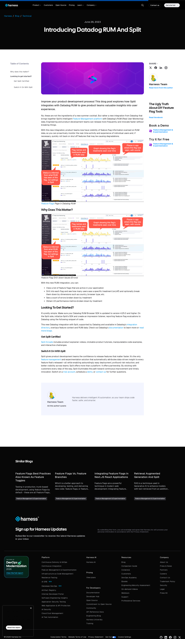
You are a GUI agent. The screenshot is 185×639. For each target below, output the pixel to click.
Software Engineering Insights (55, 598)
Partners (163, 570)
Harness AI (91, 562)
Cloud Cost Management (52, 613)
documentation (116, 327)
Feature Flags (47, 203)
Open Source (60, 5)
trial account (69, 372)
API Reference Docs (95, 612)
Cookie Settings (124, 637)
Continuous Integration (52, 566)
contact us (101, 372)
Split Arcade (47, 342)
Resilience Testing (49, 577)
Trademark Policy (167, 581)
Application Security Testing (54, 602)
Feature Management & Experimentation (59, 570)
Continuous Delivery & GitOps (54, 562)
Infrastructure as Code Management (57, 574)
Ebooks (124, 581)
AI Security (46, 609)
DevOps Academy (129, 577)
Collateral (125, 570)
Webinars (125, 593)
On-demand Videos (129, 589)
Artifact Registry (49, 590)
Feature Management (83, 119)
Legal (162, 589)
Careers (163, 574)
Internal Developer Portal (53, 594)
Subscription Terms (58, 637)
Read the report (13, 627)
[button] (36, 5)
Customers (48, 5)
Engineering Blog (93, 616)
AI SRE (44, 582)
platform (98, 119)
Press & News (166, 566)
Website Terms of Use (77, 637)
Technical (27, 16)
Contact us (154, 5)
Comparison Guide (129, 566)
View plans (91, 577)
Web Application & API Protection (56, 605)
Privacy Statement (95, 637)
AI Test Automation (50, 617)
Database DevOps (49, 586)
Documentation (93, 593)
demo (89, 372)
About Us (164, 562)
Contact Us (165, 577)
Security (163, 585)
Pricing (72, 5)
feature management (51, 359)
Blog (123, 562)
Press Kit (164, 593)
